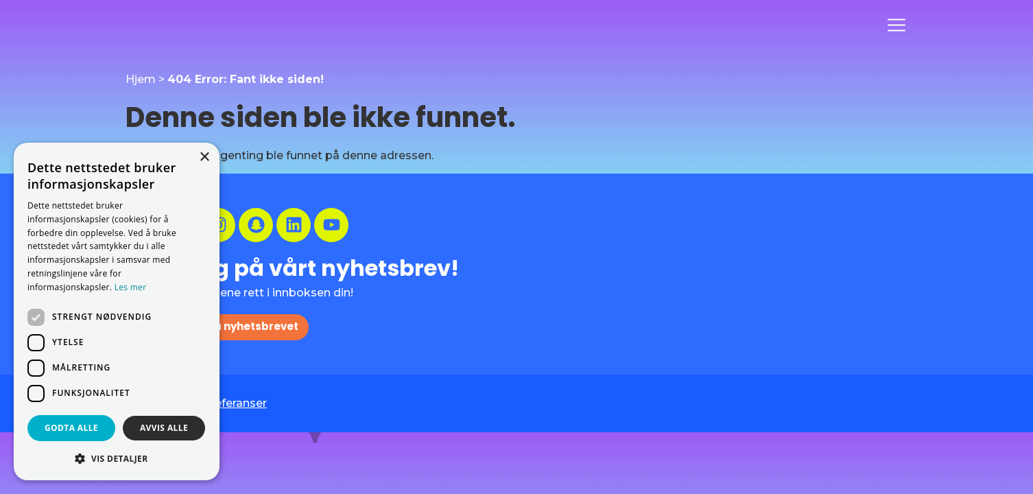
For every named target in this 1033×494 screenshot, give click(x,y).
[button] (116, 458)
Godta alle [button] (71, 428)
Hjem (141, 79)
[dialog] (116, 311)
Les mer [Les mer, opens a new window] (131, 287)
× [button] (204, 157)
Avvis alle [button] (164, 428)
